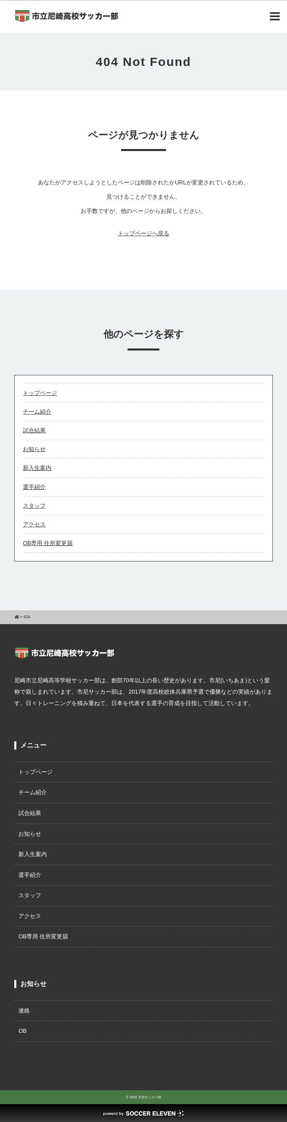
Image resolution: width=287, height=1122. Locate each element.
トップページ (40, 393)
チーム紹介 (37, 411)
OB (22, 1031)
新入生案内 (37, 468)
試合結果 (34, 430)
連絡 (24, 1010)
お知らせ (34, 449)
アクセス (34, 524)
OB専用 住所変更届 (48, 543)
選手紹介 (34, 487)
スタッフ (34, 505)
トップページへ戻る (143, 233)
